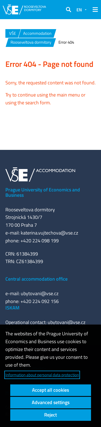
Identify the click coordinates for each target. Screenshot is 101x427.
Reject (50, 414)
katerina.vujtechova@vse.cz (49, 232)
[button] (68, 10)
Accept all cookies (50, 390)
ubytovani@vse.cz (39, 293)
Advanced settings (50, 402)
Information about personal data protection (42, 375)
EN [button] (79, 9)
